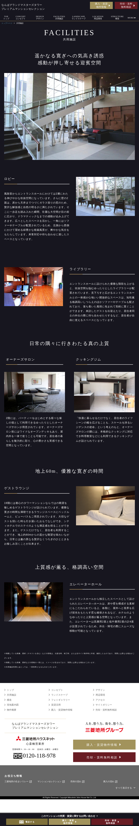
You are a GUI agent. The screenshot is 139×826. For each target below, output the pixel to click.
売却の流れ (77, 781)
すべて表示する (125, 788)
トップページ (6, 23)
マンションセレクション (51, 781)
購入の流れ (110, 781)
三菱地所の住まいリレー (18, 781)
